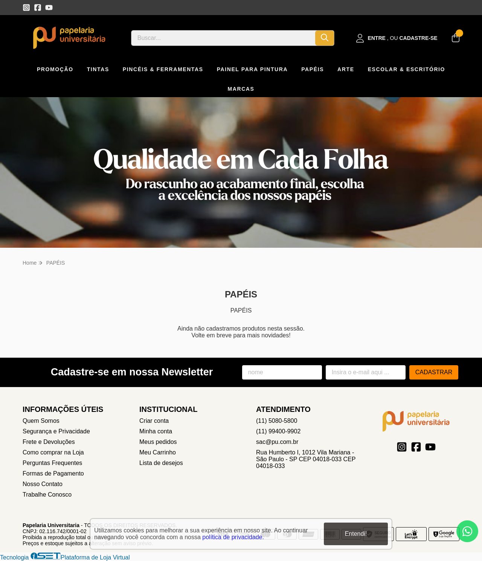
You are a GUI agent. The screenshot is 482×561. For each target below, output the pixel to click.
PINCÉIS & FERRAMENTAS (163, 69)
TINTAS (98, 69)
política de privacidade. (233, 537)
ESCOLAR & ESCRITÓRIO (406, 69)
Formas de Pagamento (53, 473)
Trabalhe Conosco (47, 494)
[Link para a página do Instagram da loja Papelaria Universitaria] (26, 7)
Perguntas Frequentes (52, 463)
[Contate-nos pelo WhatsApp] (467, 531)
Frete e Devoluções (49, 442)
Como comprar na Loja (53, 452)
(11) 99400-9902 (278, 431)
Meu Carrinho (157, 452)
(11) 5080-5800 (276, 421)
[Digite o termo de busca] (223, 38)
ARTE (345, 69)
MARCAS (240, 89)
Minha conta (155, 431)
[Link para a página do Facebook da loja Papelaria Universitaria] (37, 7)
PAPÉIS (312, 69)
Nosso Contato (43, 484)
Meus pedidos (158, 442)
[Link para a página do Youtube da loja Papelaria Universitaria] (49, 7)
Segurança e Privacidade (56, 431)
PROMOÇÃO (55, 69)
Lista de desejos (161, 463)
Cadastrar (434, 372)
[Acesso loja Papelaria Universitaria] (396, 38)
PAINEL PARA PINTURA (252, 69)
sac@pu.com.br (277, 442)
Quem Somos (41, 421)
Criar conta (154, 421)
